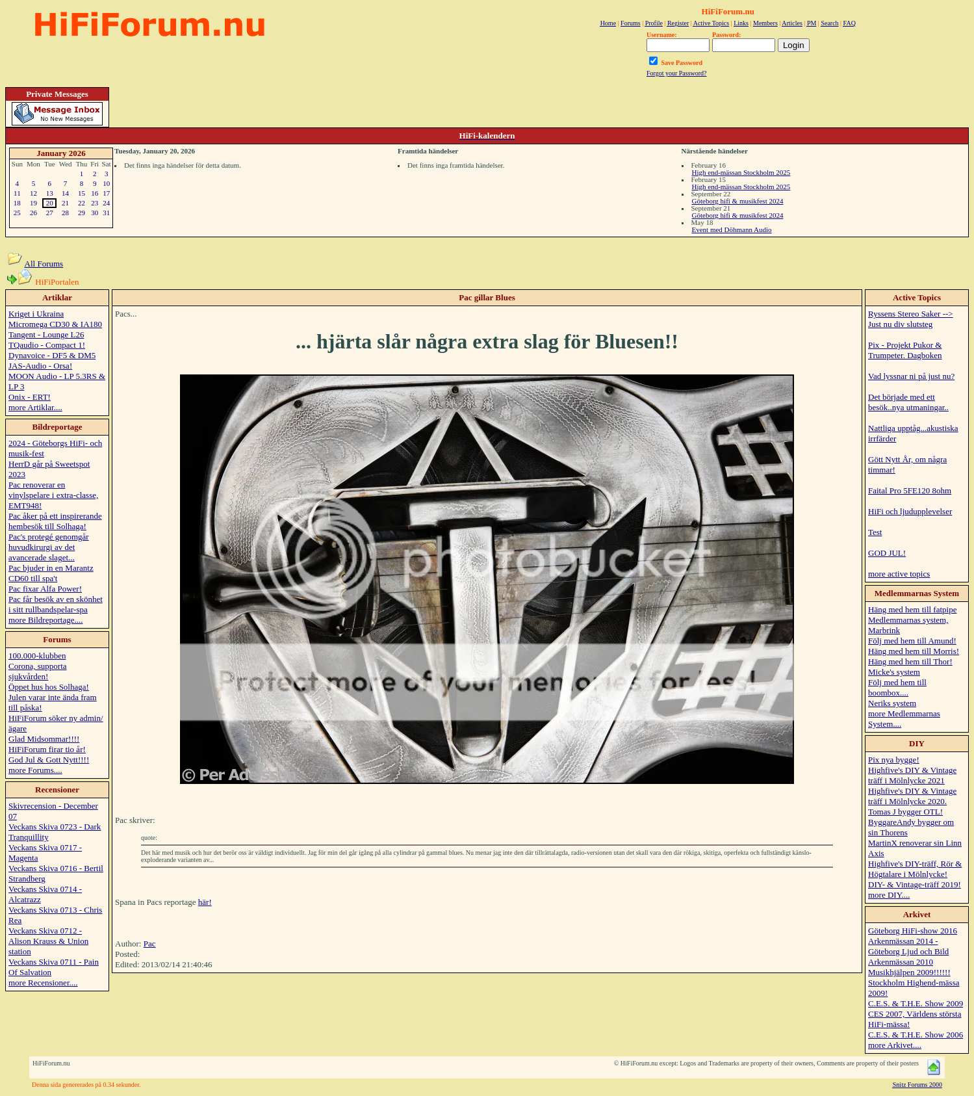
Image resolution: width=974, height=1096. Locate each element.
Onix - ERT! (29, 397)
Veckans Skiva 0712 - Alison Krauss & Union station (48, 941)
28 (65, 212)
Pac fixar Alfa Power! (45, 589)
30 (94, 212)
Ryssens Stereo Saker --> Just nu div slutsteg (910, 319)
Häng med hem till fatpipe (912, 609)
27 (49, 212)
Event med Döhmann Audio (732, 229)
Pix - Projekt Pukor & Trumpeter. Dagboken (905, 350)
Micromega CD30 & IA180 (55, 324)
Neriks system (892, 703)
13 (49, 193)
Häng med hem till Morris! (913, 651)
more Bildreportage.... (45, 620)
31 (106, 212)
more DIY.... (889, 895)
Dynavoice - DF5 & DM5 (52, 355)
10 (106, 183)
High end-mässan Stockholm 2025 (741, 172)
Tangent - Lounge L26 (46, 334)
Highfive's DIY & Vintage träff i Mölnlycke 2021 (912, 775)
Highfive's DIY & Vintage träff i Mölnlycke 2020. (912, 796)
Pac (150, 943)
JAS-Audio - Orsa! (40, 366)
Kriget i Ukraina (36, 314)
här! (205, 902)
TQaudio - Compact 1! (46, 345)
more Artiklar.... (35, 407)
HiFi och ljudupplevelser (910, 511)
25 (17, 212)
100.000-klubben (37, 655)
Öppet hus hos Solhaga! (48, 687)
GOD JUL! (887, 553)
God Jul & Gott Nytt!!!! (48, 759)
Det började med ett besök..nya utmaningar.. (908, 402)
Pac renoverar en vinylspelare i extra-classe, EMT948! (53, 495)
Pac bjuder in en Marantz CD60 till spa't (51, 573)
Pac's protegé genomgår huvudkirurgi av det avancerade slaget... (48, 547)
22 (81, 203)
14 (65, 193)
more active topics (899, 574)
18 (17, 203)
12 (33, 193)
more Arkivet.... (894, 1045)
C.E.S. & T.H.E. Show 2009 (915, 1003)
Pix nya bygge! (893, 759)
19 (33, 203)
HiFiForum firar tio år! (47, 749)
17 (106, 193)
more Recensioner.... (43, 982)
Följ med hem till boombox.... (897, 687)
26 (33, 212)
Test (875, 532)
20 (49, 203)
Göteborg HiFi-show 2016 (912, 930)
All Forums (44, 263)
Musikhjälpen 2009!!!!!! (909, 972)
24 (106, 203)
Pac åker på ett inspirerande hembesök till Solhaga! (55, 521)
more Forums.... (35, 770)
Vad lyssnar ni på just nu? (911, 376)
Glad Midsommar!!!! (43, 739)
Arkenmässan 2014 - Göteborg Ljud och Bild (908, 946)
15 (81, 193)
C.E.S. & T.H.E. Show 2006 (915, 1034)
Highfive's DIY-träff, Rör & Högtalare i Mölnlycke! (915, 869)
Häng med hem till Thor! (910, 661)
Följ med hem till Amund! (912, 641)
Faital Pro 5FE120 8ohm (909, 490)
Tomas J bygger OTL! (905, 811)
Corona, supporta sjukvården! (37, 671)
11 (17, 193)
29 (81, 212)
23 (94, 203)
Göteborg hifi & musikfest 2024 (738, 201)
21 (65, 203)
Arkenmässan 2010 (900, 962)
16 (94, 193)
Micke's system (894, 672)
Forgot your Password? (677, 73)
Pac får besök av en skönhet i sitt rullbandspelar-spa (55, 604)
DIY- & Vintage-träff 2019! (914, 884)
